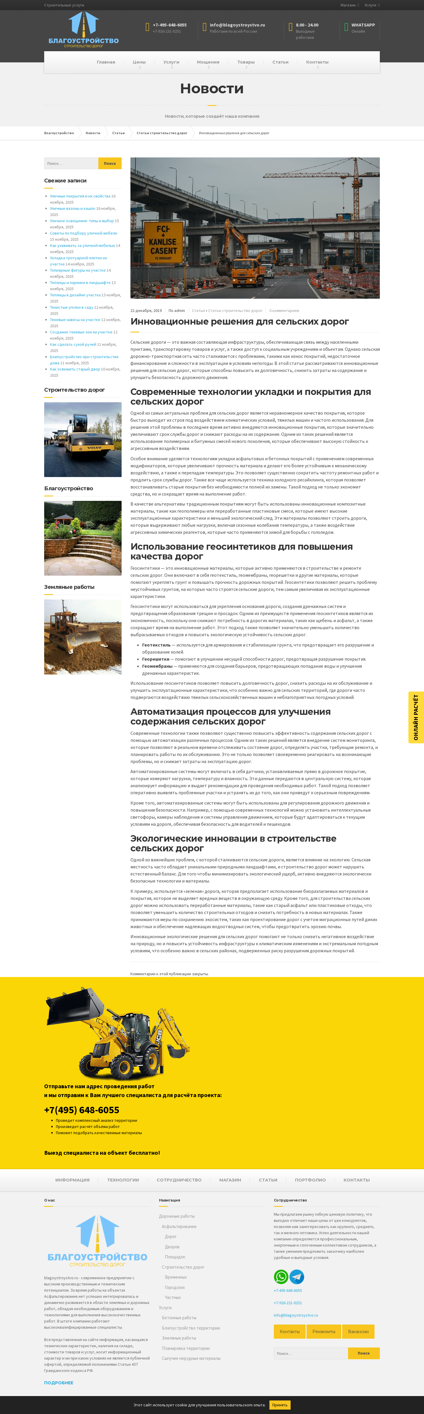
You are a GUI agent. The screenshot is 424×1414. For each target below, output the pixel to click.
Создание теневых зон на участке (81, 332)
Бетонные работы (179, 1317)
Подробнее (58, 1382)
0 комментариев (284, 310)
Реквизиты (323, 1331)
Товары (246, 62)
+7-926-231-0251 (288, 1302)
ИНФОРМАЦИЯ (72, 1180)
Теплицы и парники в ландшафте (80, 282)
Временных (176, 1277)
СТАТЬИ (268, 1180)
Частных (173, 1297)
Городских (175, 1287)
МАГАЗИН (230, 1180)
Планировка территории (186, 1348)
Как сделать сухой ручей (73, 344)
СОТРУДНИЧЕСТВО (179, 1180)
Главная (106, 62)
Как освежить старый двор (75, 369)
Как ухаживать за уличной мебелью (82, 245)
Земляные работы (179, 1338)
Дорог (171, 1236)
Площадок (175, 1257)
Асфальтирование (179, 1226)
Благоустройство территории (191, 1328)
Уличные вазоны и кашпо (72, 208)
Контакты (317, 62)
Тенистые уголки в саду (71, 307)
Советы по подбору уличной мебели (83, 233)
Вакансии (358, 1331)
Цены (139, 62)
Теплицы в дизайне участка (75, 295)
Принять (280, 1405)
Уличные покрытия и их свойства (80, 196)
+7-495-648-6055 (288, 1290)
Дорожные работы (177, 1216)
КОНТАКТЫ (357, 1180)
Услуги (370, 5)
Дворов (172, 1246)
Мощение (208, 62)
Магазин (348, 5)
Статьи (280, 62)
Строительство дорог (183, 1267)
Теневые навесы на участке (75, 319)
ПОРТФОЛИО (310, 1180)
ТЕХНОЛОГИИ (123, 1180)
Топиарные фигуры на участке (78, 270)
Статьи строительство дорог (235, 310)
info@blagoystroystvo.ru (296, 1315)
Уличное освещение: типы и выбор (82, 220)
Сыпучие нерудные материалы (191, 1358)
